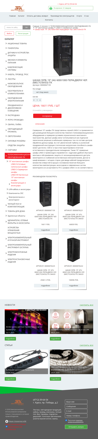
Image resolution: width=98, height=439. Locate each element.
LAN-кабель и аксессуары (19, 189)
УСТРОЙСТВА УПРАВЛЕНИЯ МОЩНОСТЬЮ (14, 230)
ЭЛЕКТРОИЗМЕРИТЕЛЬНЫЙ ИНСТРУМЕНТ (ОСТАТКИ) (19, 246)
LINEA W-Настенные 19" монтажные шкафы (19, 177)
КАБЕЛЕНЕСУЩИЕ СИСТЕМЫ (15, 68)
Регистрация (23, 33)
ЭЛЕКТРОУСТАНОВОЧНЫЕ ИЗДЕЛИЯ (19, 260)
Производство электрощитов (62, 16)
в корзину (47, 116)
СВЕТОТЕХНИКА (14, 136)
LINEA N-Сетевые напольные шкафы (19, 165)
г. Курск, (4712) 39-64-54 (67, 4)
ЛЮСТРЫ (11, 79)
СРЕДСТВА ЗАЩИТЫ (16, 145)
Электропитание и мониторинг (17, 198)
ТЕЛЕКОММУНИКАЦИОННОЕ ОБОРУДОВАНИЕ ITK (19, 155)
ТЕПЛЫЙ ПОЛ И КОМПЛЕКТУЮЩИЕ (16, 205)
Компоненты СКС (16, 193)
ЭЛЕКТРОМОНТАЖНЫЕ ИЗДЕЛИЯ (17, 253)
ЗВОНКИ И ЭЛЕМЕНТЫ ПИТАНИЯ (17, 61)
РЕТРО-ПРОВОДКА (15, 120)
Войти (9, 33)
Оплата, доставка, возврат (37, 16)
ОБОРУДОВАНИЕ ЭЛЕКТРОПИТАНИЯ (16, 99)
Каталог (21, 16)
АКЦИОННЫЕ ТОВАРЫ (17, 43)
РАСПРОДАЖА (14, 115)
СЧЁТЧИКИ (12, 150)
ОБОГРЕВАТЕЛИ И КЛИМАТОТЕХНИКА (16, 92)
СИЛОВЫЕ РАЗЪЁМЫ (16, 141)
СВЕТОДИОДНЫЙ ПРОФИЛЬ (15, 130)
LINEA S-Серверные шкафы (19, 170)
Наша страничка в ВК (17, 421)
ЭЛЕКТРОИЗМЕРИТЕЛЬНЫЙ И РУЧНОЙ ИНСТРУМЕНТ (19, 238)
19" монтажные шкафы (19, 161)
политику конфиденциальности (75, 421)
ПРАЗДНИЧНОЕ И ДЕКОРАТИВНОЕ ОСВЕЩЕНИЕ (15, 108)
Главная (12, 16)
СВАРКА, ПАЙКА (14, 124)
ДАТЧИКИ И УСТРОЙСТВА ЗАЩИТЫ (18, 54)
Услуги (79, 16)
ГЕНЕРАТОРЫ (13, 48)
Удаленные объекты (16, 216)
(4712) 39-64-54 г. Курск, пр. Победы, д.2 (45, 401)
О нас (86, 16)
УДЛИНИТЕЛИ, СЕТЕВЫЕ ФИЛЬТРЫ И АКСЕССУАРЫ (19, 221)
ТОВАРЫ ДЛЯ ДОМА (16, 211)
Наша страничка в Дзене (15, 424)
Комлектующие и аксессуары (18, 184)
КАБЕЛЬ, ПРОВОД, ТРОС (18, 74)
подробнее (45, 230)
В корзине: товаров (62, 8)
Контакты (49, 20)
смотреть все (86, 305)
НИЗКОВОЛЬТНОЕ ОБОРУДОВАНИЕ (15, 84)
